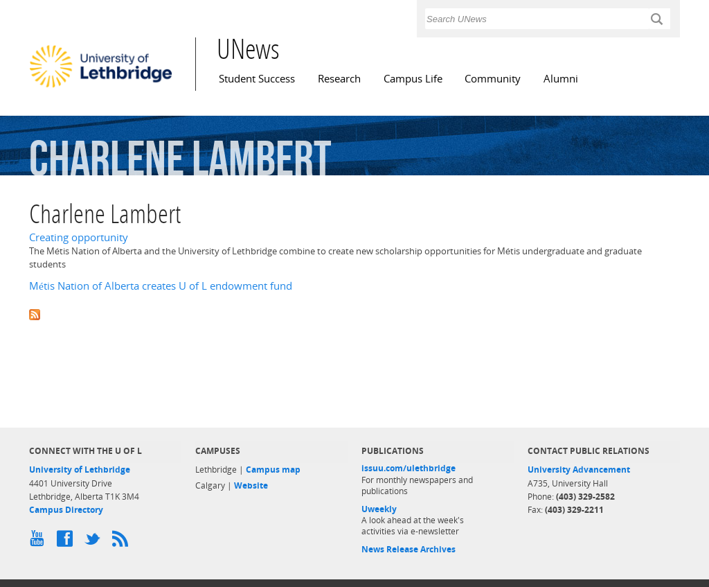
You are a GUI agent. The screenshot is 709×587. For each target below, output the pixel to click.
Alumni (561, 78)
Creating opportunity (78, 237)
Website (251, 485)
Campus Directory (66, 510)
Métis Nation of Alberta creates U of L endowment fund (160, 286)
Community (493, 78)
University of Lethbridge (79, 469)
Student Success (257, 78)
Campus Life (413, 78)
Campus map (273, 469)
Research (339, 78)
